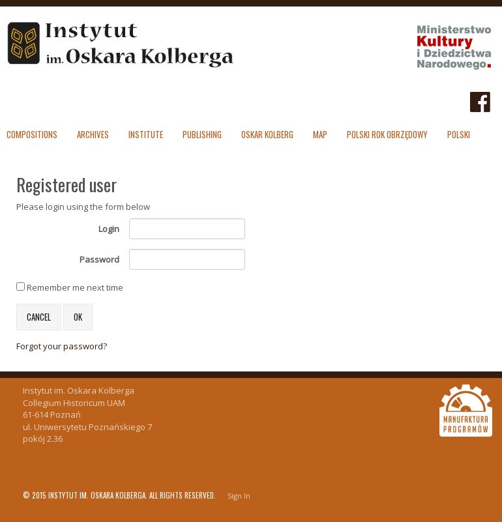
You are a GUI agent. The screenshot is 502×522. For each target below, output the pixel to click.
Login (108, 229)
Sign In (239, 495)
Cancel (39, 316)
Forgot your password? (61, 346)
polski (458, 134)
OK (78, 316)
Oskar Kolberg (267, 134)
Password (99, 259)
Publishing (202, 134)
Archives (93, 134)
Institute (145, 134)
